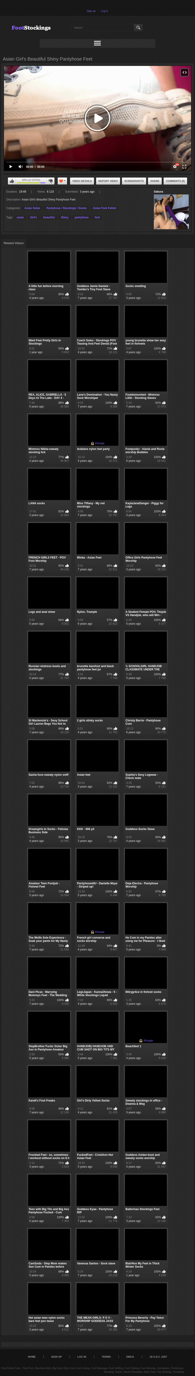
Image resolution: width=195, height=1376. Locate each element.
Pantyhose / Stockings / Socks (66, 208)
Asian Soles (32, 208)
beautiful (49, 217)
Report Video (108, 181)
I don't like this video (50, 181)
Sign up (91, 11)
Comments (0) (175, 181)
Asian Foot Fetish (104, 208)
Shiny (65, 217)
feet (97, 217)
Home (32, 1356)
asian (20, 217)
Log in (104, 11)
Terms (106, 1356)
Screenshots (134, 181)
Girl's (33, 217)
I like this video (12, 181)
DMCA (130, 1356)
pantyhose (82, 217)
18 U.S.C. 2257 (158, 1356)
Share (154, 181)
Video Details (82, 181)
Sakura (158, 191)
